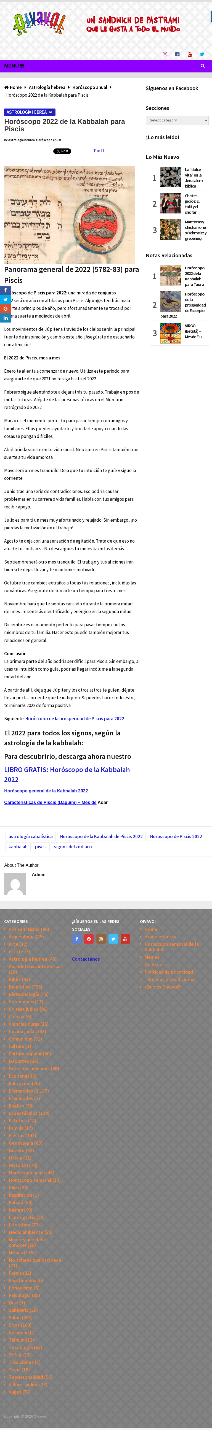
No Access (156, 964)
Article (16, 951)
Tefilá (15, 1355)
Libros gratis (22, 1217)
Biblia (15, 979)
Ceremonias (21, 1001)
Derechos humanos (29, 1068)
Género (17, 1150)
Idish (14, 1187)
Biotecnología (24, 994)
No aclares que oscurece (35, 1260)
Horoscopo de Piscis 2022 (176, 836)
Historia (17, 1165)
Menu (11, 66)
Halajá (15, 1158)
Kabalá (16, 1202)
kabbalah (18, 847)
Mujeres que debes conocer (29, 1242)
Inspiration (20, 1195)
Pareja (15, 1273)
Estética (18, 1120)
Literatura (19, 1225)
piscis (41, 847)
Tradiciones (21, 1362)
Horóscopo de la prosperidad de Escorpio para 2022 (183, 305)
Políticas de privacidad (169, 972)
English (16, 1106)
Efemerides (21, 1091)
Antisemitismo (24, 929)
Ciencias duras (24, 1024)
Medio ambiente (26, 1232)
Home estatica (160, 936)
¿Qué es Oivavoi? (162, 987)
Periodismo (21, 1288)
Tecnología (21, 1347)
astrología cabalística (31, 836)
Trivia (14, 1369)
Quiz (13, 1302)
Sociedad (19, 1332)
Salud (15, 1317)
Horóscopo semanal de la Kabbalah (172, 947)
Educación (20, 1083)
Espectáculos (23, 1113)
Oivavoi (40, 1416)
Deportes (19, 1061)
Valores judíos (23, 1384)
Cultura (16, 1046)
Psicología (20, 1295)
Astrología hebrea (26, 112)
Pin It (99, 151)
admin (39, 874)
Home (151, 929)
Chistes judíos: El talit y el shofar (192, 204)
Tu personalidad (26, 1377)
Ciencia (16, 1016)
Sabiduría (18, 1310)
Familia (16, 1128)
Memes (152, 957)
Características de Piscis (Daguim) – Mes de (50, 802)
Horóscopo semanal (30, 1180)
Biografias (19, 987)
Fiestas (16, 1135)
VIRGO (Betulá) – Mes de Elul (193, 331)
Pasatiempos (22, 1280)
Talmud (17, 1340)
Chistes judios (23, 1009)
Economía (19, 1076)
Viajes (15, 1392)
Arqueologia (22, 936)
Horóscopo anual (48, 140)
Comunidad (21, 1039)
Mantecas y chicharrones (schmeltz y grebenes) (195, 230)
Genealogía (21, 1143)
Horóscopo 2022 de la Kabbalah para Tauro (195, 276)
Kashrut (17, 1210)
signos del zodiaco (73, 847)
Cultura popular (25, 1053)
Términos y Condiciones (170, 979)
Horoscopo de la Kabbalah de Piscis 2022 (101, 836)
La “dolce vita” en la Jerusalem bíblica (194, 178)
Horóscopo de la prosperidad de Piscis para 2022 (74, 719)
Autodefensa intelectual (35, 966)
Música (16, 1252)
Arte (13, 944)
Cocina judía (21, 1031)
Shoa (14, 1325)
